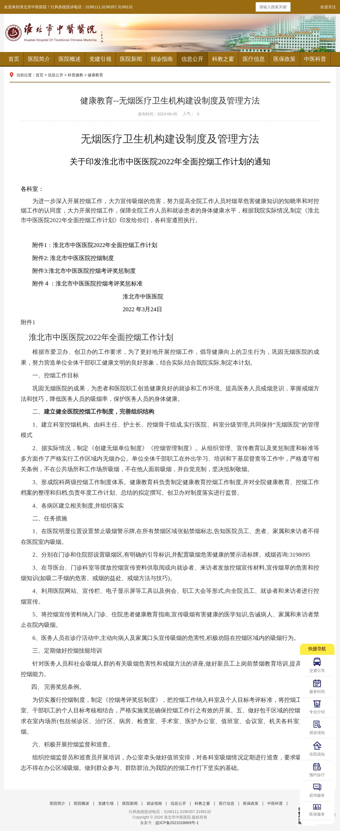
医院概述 (70, 59)
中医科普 (315, 59)
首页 (13, 59)
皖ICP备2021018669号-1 (177, 822)
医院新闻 (131, 59)
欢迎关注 (328, 7)
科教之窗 (223, 59)
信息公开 (192, 59)
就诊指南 (162, 59)
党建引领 (100, 59)
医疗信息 (254, 59)
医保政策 (284, 59)
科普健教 (75, 75)
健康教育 (95, 75)
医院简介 (39, 59)
